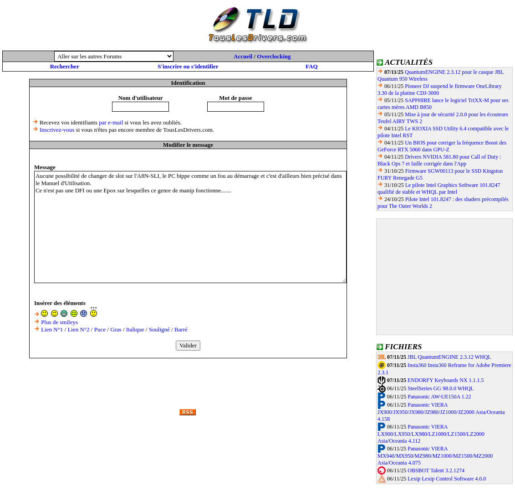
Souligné (159, 329)
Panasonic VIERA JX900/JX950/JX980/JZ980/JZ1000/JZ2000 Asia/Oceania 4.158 (441, 412)
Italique (135, 329)
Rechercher (64, 66)
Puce (100, 329)
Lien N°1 (52, 329)
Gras (116, 329)
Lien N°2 (78, 329)
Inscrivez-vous (57, 129)
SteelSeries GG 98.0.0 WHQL (441, 388)
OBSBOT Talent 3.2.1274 (436, 470)
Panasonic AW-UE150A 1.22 (439, 396)
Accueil (243, 56)
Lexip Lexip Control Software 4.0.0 (447, 478)
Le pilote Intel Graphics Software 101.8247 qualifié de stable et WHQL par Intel (438, 188)
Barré (181, 329)
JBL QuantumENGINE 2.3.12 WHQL (449, 357)
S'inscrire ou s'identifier (188, 66)
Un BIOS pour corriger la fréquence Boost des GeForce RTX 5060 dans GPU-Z (441, 146)
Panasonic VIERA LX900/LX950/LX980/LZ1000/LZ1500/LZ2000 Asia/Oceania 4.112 (430, 434)
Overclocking (274, 56)
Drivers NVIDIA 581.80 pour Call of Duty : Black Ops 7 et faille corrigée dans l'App (439, 160)
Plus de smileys (59, 322)
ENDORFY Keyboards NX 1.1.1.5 (446, 380)
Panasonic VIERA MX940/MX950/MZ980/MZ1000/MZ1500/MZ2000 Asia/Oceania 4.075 (435, 455)
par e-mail (111, 122)
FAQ (311, 66)
